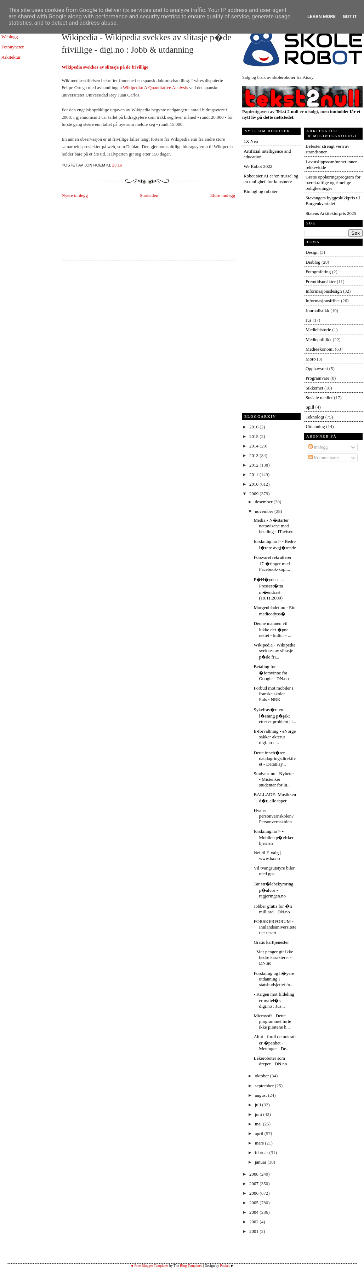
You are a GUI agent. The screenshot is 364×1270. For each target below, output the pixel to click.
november (264, 511)
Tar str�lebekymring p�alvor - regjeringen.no (273, 890)
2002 (254, 1221)
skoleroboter (283, 77)
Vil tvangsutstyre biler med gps (274, 870)
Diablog (313, 262)
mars (260, 1143)
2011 (254, 474)
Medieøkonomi (320, 349)
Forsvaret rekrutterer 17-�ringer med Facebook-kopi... (272, 563)
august (261, 1095)
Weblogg (9, 36)
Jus (309, 320)
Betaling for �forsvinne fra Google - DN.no (271, 672)
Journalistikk (317, 310)
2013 (254, 455)
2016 (254, 426)
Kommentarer (323, 457)
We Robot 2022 (258, 166)
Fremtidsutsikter (321, 281)
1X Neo (251, 141)
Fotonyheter (12, 46)
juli (258, 1104)
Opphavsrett (317, 368)
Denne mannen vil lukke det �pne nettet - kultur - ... (272, 629)
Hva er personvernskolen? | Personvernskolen (274, 816)
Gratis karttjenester (271, 942)
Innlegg (318, 447)
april (260, 1133)
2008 (254, 1174)
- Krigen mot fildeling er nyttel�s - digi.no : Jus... (274, 1000)
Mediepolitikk (319, 339)
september (265, 1085)
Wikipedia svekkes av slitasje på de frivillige (105, 67)
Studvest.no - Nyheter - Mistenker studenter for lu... (274, 779)
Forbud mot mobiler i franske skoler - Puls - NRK (273, 693)
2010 (254, 484)
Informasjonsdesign (324, 291)
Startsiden (149, 195)
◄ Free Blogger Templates (149, 1266)
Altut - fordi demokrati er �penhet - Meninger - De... (275, 1042)
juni (259, 1114)
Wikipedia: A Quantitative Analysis (155, 87)
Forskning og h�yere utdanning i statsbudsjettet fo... (274, 979)
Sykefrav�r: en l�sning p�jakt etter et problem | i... (275, 715)
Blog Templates (191, 1266)
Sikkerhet (314, 388)
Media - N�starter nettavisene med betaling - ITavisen (273, 525)
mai (259, 1123)
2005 (254, 1202)
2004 (254, 1212)
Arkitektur (11, 57)
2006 (254, 1193)
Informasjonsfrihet (323, 300)
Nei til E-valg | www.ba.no (267, 855)
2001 (254, 1231)
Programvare (317, 378)
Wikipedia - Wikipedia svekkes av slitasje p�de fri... (274, 651)
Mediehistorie (318, 329)
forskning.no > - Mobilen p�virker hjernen (274, 837)
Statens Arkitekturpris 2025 (331, 213)
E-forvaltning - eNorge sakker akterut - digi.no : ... (275, 736)
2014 (254, 446)
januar (261, 1162)
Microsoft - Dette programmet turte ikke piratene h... (272, 1021)
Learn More (321, 16)
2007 (254, 1183)
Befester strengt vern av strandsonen (327, 149)
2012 (254, 465)
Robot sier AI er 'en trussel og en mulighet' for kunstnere (271, 178)
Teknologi (315, 417)
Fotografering (318, 271)
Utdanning (315, 426)
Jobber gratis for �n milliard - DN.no (273, 908)
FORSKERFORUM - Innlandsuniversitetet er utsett (275, 927)
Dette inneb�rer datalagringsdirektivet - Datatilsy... (275, 758)
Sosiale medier (319, 397)
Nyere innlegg (75, 195)
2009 (254, 493)
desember (264, 501)
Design (312, 252)
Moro (311, 359)
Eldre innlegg (222, 195)
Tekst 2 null (286, 111)
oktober (262, 1075)
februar (262, 1152)
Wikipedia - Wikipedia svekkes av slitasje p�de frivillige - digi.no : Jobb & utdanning (146, 43)
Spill (310, 407)
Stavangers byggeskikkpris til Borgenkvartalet (333, 200)
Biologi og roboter (261, 191)
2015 (254, 436)
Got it (350, 16)
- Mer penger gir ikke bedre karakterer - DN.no (273, 957)
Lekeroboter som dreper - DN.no (270, 1060)
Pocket (224, 1266)
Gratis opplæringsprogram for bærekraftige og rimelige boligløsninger (333, 182)
